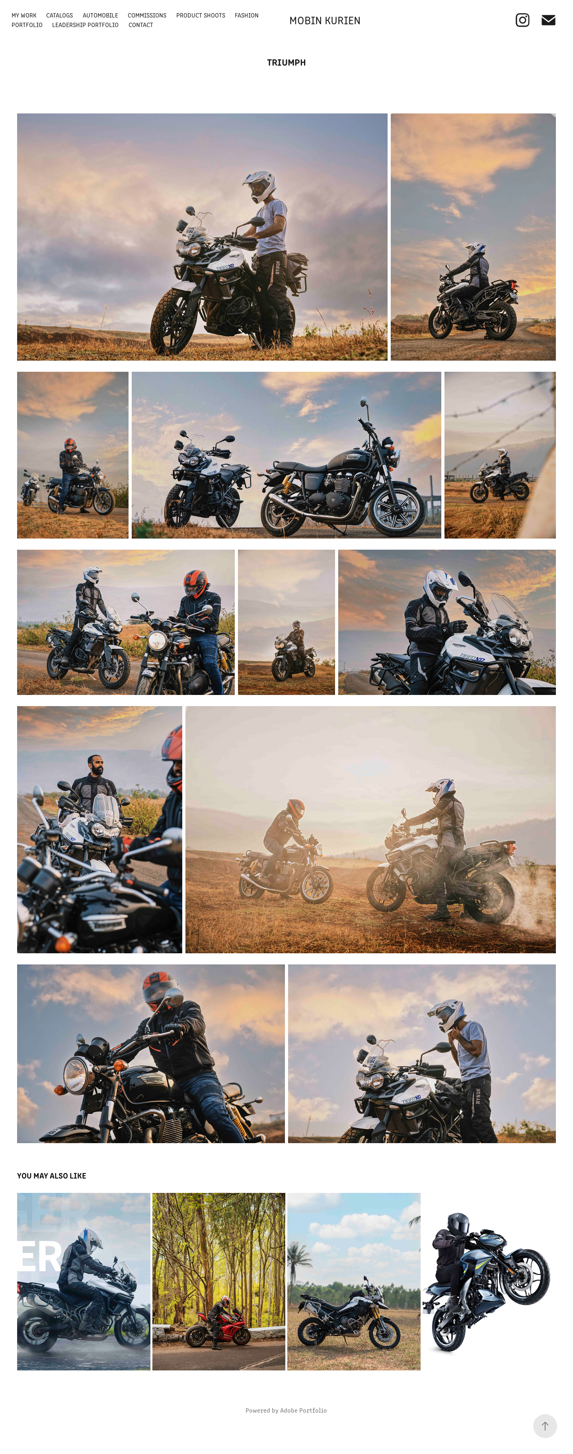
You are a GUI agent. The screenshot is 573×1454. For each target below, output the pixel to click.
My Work (24, 15)
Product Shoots (200, 15)
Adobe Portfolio (303, 1410)
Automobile (100, 15)
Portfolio (27, 24)
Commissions (147, 15)
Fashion (247, 15)
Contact (141, 24)
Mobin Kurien (325, 19)
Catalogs (59, 15)
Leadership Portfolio (85, 24)
